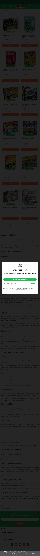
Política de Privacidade (17, 554)
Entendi (33, 553)
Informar (33, 283)
